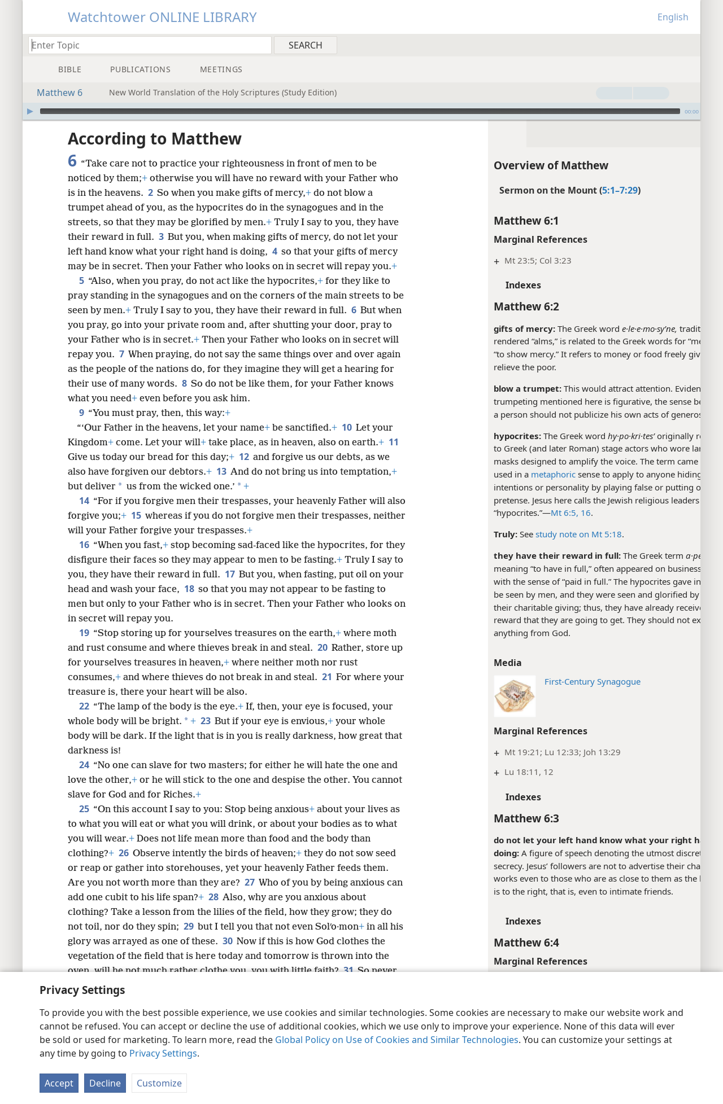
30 (243, 941)
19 (84, 633)
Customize (159, 1083)
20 (322, 647)
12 (260, 456)
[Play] (29, 111)
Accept (59, 1083)
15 (156, 515)
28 (231, 897)
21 (327, 677)
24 (84, 765)
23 (205, 721)
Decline (105, 1083)
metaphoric (511, 474)
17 (258, 574)
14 (84, 500)
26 (123, 853)
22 (84, 706)
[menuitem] (688, 45)
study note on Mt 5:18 (537, 534)
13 (236, 471)
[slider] (360, 111)
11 (75, 456)
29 (188, 926)
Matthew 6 (53, 92)
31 (348, 970)
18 (226, 588)
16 (543, 512)
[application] (361, 111)
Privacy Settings (163, 1053)
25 (84, 809)
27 (249, 882)
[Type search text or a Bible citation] (145, 45)
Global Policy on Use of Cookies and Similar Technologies (397, 1039)
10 (346, 427)
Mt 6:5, (523, 512)
